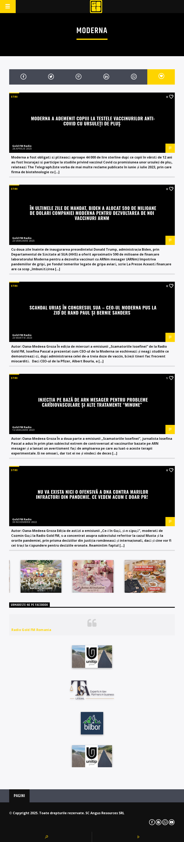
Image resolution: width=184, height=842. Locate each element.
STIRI (14, 96)
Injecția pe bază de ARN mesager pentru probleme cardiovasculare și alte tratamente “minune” (93, 402)
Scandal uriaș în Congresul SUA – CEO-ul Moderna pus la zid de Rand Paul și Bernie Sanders (92, 310)
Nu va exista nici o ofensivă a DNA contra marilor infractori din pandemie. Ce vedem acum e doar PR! (92, 494)
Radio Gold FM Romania (31, 630)
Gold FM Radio (22, 146)
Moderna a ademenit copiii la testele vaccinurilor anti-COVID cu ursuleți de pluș (93, 121)
